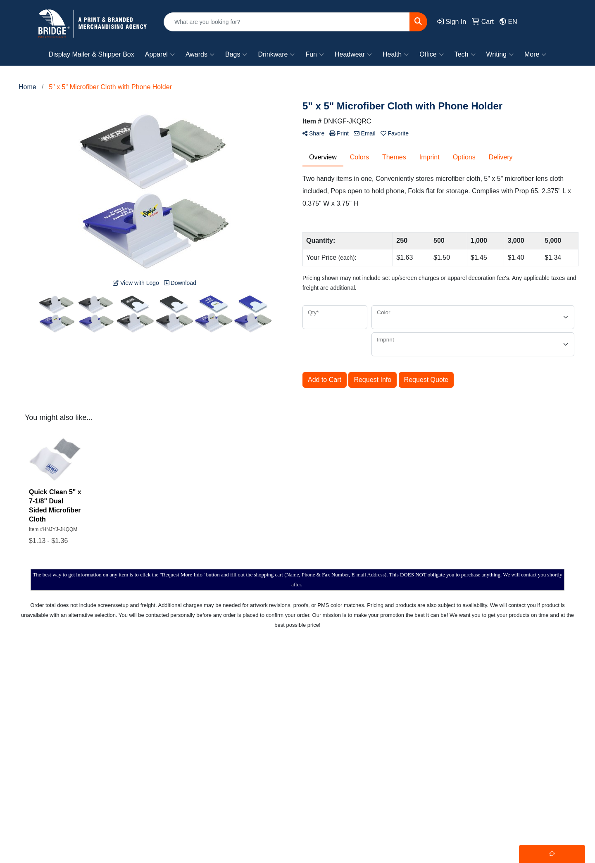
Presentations (357, 715)
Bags (236, 54)
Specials (269, 751)
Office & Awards (439, 751)
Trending (509, 715)
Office (431, 54)
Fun (314, 54)
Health (396, 54)
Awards (200, 54)
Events (506, 680)
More (535, 54)
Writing (500, 54)
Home (266, 680)
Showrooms (354, 698)
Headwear (353, 54)
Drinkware (276, 54)
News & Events (279, 733)
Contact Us (273, 715)
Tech (465, 54)
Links (344, 751)
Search (347, 680)
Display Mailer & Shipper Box (91, 54)
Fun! (422, 733)
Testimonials (355, 733)
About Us (270, 698)
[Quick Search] (287, 21)
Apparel (160, 54)
